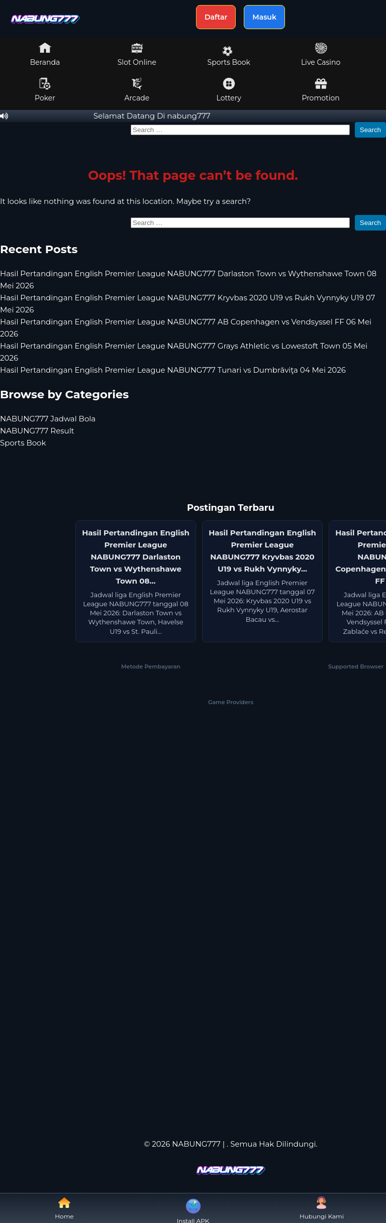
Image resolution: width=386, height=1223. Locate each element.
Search (370, 130)
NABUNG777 (196, 1144)
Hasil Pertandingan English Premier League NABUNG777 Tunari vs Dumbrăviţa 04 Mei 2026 (173, 370)
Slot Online (137, 54)
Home (64, 1208)
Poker (45, 89)
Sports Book (229, 56)
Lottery (229, 89)
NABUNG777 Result (37, 430)
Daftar (216, 17)
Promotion (320, 89)
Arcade (137, 89)
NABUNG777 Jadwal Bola (47, 418)
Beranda (45, 54)
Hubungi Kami (322, 1208)
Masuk (264, 17)
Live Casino (320, 54)
